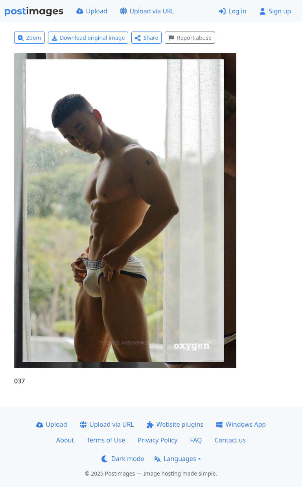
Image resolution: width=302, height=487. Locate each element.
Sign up (275, 11)
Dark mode (122, 458)
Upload (91, 11)
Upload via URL (147, 11)
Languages (175, 458)
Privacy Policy (157, 440)
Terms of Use (106, 440)
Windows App (241, 424)
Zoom (29, 37)
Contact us (230, 440)
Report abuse (189, 37)
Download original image (88, 37)
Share (146, 37)
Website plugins (175, 424)
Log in (233, 11)
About (65, 440)
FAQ (196, 440)
